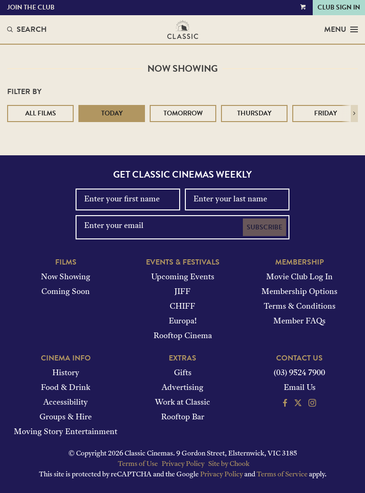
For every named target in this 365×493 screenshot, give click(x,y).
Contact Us (299, 358)
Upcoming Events (182, 277)
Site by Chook (229, 464)
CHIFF (182, 307)
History (65, 373)
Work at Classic (182, 403)
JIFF (182, 292)
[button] (354, 113)
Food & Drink (65, 388)
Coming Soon (65, 292)
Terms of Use (138, 464)
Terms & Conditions (300, 307)
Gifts (183, 373)
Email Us (300, 388)
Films (66, 262)
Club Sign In (338, 7)
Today (112, 113)
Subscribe (264, 227)
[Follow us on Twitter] (298, 404)
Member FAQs (299, 321)
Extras (182, 358)
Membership (299, 262)
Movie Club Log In (299, 277)
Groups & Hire (65, 417)
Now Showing (65, 277)
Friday (325, 113)
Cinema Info (66, 358)
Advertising (182, 388)
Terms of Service (282, 474)
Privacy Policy (183, 464)
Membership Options (299, 292)
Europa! (183, 321)
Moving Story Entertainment (65, 432)
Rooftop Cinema (183, 336)
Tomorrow (183, 113)
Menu (341, 29)
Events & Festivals (183, 262)
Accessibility (65, 403)
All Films (40, 113)
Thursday (254, 113)
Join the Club (31, 7)
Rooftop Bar (182, 417)
